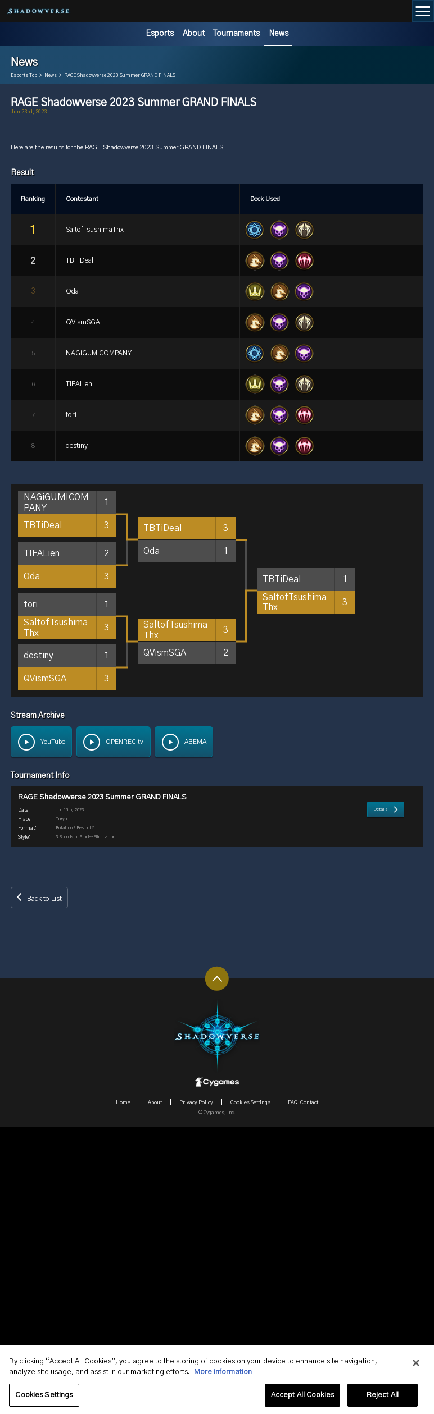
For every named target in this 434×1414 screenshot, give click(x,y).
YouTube (52, 1025)
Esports (160, 34)
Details (380, 1118)
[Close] (416, 1368)
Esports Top (24, 76)
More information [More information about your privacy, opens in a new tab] (223, 1377)
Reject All (383, 1400)
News (278, 34)
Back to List (44, 1186)
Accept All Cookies (302, 1400)
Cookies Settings (44, 1400)
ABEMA (195, 1025)
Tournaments (236, 34)
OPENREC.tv (124, 1025)
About (194, 34)
